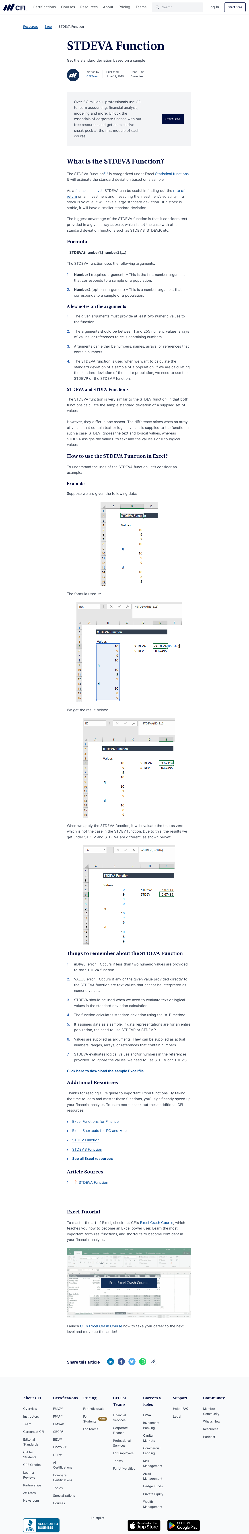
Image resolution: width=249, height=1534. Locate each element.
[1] (106, 172)
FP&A (147, 1415)
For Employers (123, 1453)
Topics (58, 1488)
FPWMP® (59, 1447)
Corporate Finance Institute (15, 7)
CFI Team (92, 76)
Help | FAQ (181, 1408)
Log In (213, 7)
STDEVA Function (93, 1182)
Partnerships (32, 1485)
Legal (177, 1416)
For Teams (90, 1429)
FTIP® (57, 1455)
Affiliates (29, 1493)
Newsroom (31, 1500)
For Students (89, 1418)
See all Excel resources (92, 1158)
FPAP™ (58, 1416)
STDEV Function (85, 1140)
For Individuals (93, 1408)
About (108, 7)
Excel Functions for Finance (95, 1121)
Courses (68, 7)
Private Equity (153, 1494)
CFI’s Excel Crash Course (101, 1326)
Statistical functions (172, 174)
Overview (30, 1408)
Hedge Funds (153, 1486)
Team (27, 1424)
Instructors (31, 1416)
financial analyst (89, 190)
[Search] (177, 7)
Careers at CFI (33, 1431)
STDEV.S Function (87, 1149)
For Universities (124, 1468)
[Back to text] (76, 1182)
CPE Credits (32, 1465)
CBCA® (58, 1431)
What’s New (211, 1421)
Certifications (44, 7)
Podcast (209, 1437)
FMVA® (58, 1408)
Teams (141, 7)
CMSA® (58, 1424)
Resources (89, 7)
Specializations (64, 1495)
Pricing (124, 7)
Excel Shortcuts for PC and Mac (99, 1130)
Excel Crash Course (156, 1222)
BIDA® (57, 1439)
